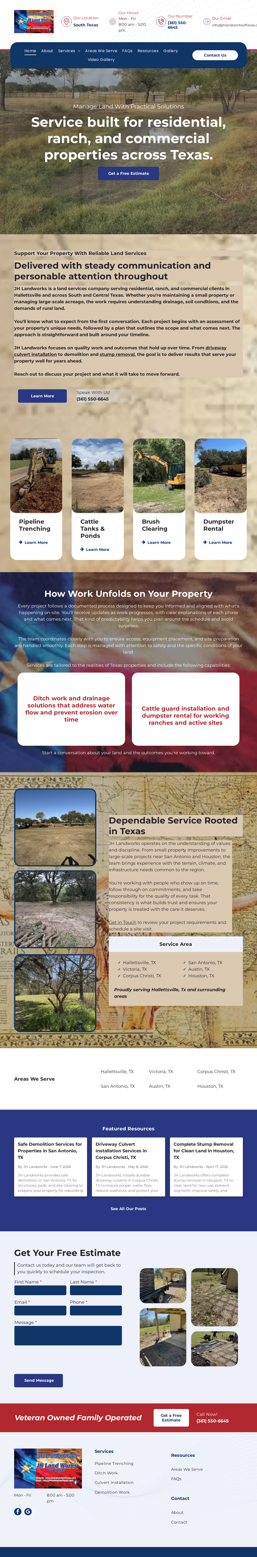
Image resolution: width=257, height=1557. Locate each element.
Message (24, 1322)
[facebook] (17, 1512)
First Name (26, 1282)
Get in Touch (122, 922)
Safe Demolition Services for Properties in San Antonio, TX (50, 1151)
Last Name (82, 1282)
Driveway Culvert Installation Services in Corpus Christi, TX (121, 1151)
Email (20, 1302)
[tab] (176, 979)
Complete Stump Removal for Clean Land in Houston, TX (204, 1151)
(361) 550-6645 (93, 423)
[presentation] (51, 1359)
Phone (77, 1302)
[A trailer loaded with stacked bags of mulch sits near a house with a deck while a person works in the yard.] (212, 1285)
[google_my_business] (28, 1512)
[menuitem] (30, 51)
